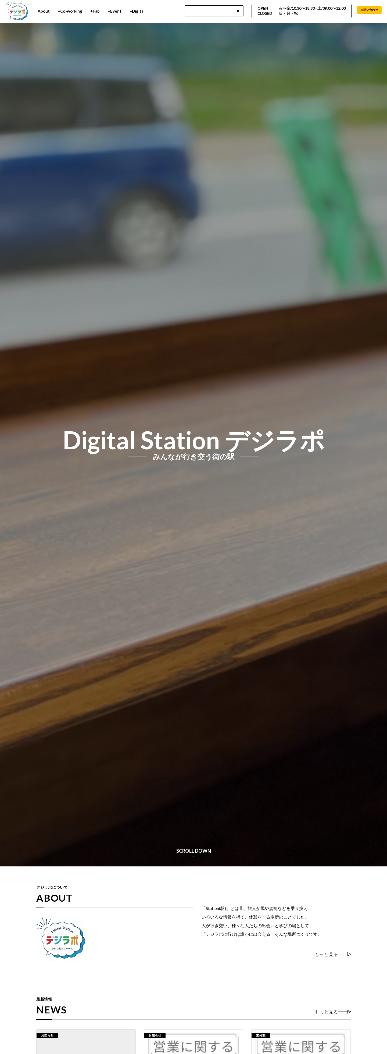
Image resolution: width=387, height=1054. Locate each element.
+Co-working (70, 11)
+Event (114, 11)
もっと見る (326, 954)
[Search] (214, 11)
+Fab (95, 11)
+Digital (137, 11)
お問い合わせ (369, 10)
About (44, 11)
